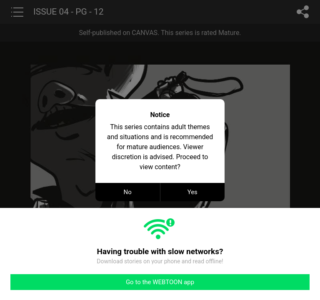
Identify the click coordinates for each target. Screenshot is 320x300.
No (128, 192)
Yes (193, 192)
